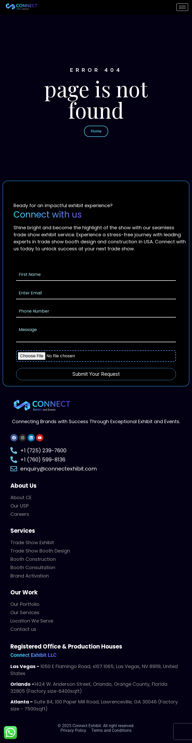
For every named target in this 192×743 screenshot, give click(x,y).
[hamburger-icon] (182, 7)
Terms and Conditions (111, 730)
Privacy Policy (73, 730)
